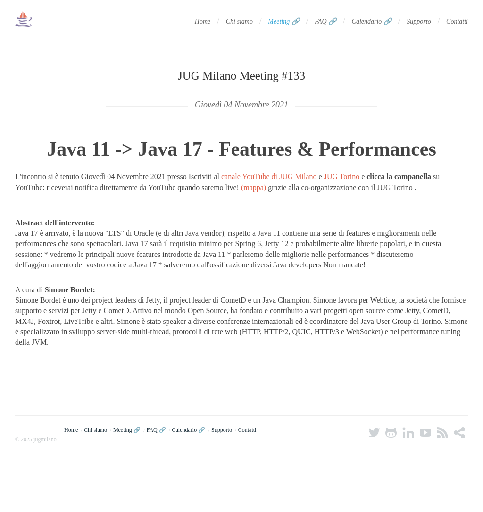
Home (202, 21)
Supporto (419, 21)
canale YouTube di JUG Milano (269, 177)
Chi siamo (239, 21)
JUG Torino (341, 177)
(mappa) (253, 187)
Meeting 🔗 (283, 21)
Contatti (457, 21)
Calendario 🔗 (371, 21)
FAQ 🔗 (325, 21)
